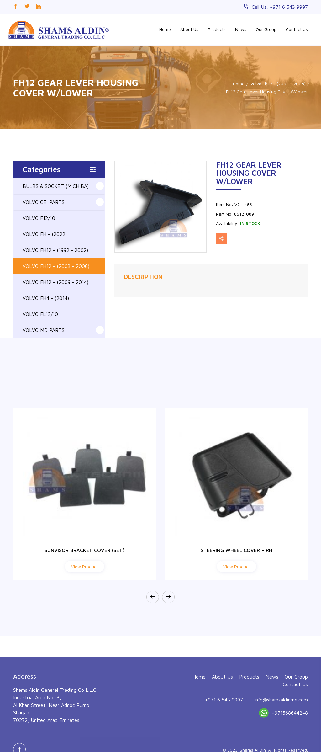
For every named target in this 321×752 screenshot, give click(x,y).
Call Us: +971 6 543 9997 (280, 7)
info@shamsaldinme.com (281, 739)
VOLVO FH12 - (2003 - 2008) (56, 266)
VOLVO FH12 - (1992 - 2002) (55, 250)
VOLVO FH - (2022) (45, 234)
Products (217, 29)
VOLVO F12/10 (39, 218)
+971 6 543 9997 (224, 739)
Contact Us (297, 29)
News (240, 29)
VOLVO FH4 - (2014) (46, 298)
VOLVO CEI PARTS (44, 202)
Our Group (266, 29)
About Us (189, 29)
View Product (84, 566)
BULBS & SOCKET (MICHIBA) (56, 186)
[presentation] (152, 597)
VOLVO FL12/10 (40, 314)
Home (165, 29)
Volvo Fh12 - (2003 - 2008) (278, 83)
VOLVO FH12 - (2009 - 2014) (55, 282)
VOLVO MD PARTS (44, 330)
